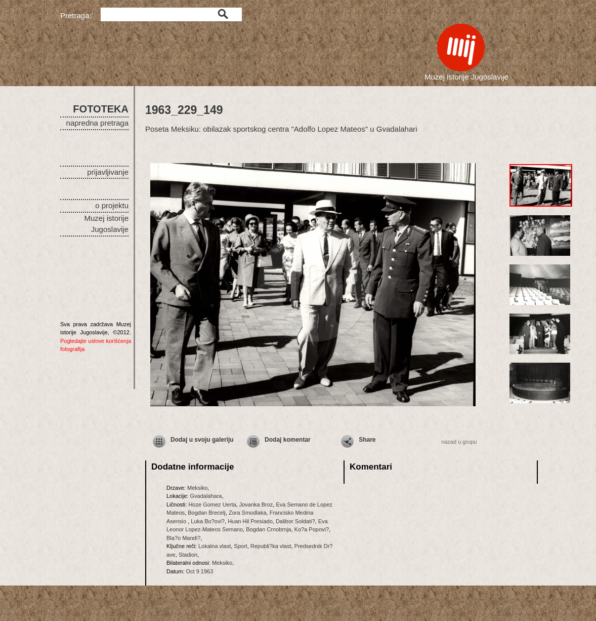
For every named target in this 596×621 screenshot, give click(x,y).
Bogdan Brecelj (207, 513)
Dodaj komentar (288, 439)
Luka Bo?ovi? (208, 521)
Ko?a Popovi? (311, 529)
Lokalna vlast (214, 546)
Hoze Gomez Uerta (212, 504)
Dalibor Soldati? (295, 521)
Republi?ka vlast (270, 546)
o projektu (112, 205)
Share (367, 439)
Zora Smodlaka (248, 513)
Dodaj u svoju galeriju (202, 439)
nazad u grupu (459, 442)
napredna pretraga (97, 123)
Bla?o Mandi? (183, 538)
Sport (240, 546)
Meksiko (197, 488)
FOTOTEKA (101, 108)
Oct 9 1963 (200, 571)
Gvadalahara (206, 496)
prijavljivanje (108, 172)
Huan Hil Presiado (250, 521)
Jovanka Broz (256, 504)
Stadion (188, 555)
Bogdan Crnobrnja (268, 529)
